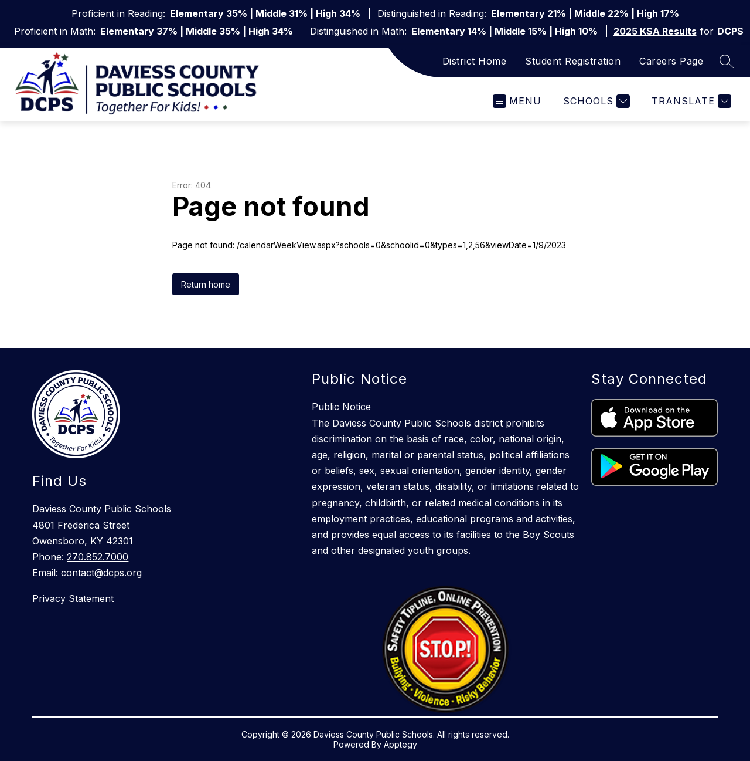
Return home (205, 284)
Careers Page (671, 61)
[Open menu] (517, 101)
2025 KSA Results (655, 31)
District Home (474, 61)
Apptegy (400, 744)
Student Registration (573, 61)
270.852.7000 (97, 557)
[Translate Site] (690, 101)
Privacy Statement (73, 598)
